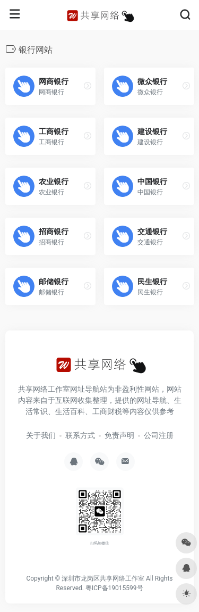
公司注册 (159, 435)
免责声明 (119, 435)
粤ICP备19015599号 (114, 588)
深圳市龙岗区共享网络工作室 (103, 578)
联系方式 (80, 435)
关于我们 (41, 435)
